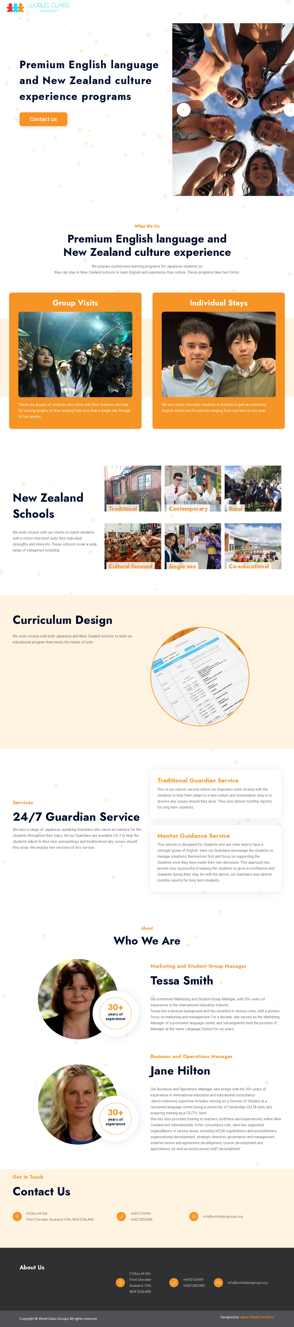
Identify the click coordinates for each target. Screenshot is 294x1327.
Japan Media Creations (257, 1317)
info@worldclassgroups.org (223, 1216)
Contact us (43, 120)
